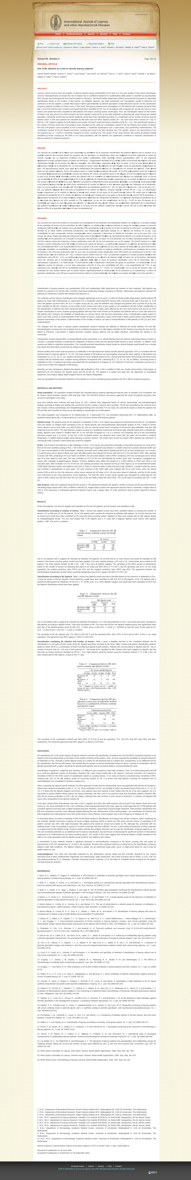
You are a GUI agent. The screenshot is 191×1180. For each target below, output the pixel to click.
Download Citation (96, 44)
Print (41, 44)
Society (103, 34)
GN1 (152, 1172)
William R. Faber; (133, 47)
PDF (112, 44)
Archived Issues (74, 34)
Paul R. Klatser (148, 47)
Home (58, 34)
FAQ (115, 34)
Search (91, 34)
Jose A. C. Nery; (99, 47)
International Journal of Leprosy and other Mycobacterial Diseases (80, 22)
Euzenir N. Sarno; (72, 47)
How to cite (54, 44)
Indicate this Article (74, 44)
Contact (126, 34)
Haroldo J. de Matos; (116, 47)
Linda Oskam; (86, 47)
